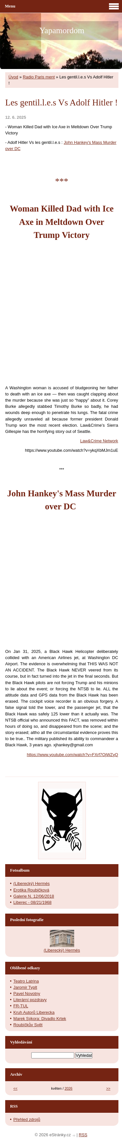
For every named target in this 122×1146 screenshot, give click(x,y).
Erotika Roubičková (31, 890)
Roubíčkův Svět (28, 1024)
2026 (68, 1088)
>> (108, 1088)
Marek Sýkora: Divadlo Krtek (39, 1018)
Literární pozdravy (30, 999)
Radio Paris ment (39, 77)
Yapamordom (61, 30)
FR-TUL (20, 1005)
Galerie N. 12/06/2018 (33, 896)
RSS (83, 1134)
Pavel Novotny (26, 993)
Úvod (13, 77)
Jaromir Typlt (25, 987)
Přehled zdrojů (26, 1119)
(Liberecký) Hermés (31, 883)
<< (15, 1088)
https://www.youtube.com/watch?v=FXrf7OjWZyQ (72, 754)
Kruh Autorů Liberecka (34, 1012)
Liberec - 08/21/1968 (32, 902)
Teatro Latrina (26, 981)
